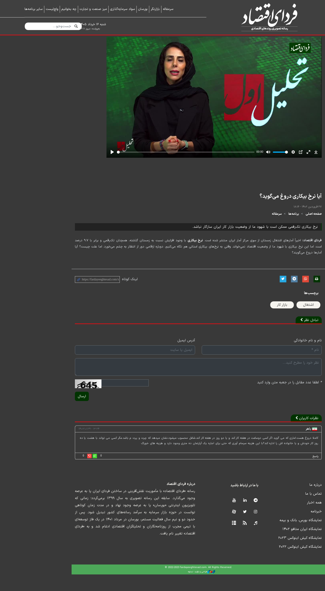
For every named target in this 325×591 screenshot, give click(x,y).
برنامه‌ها (272, 236)
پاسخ (294, 473)
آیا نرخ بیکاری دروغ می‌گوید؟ (270, 219)
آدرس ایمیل (150, 357)
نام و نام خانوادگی (287, 357)
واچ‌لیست (52, 9)
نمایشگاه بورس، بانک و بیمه (279, 537)
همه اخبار (293, 519)
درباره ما (294, 501)
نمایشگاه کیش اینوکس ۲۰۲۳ (279, 554)
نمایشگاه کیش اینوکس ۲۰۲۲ (279, 563)
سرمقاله (168, 9)
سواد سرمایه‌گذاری (122, 9)
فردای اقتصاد (260, 17)
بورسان (143, 9)
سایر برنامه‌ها (34, 9)
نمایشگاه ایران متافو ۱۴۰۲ (281, 545)
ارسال (31, 413)
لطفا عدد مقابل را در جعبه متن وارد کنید (268, 399)
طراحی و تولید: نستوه (165, 588)
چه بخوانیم (68, 9)
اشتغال (287, 321)
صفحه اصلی (293, 236)
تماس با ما (292, 510)
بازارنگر (155, 9)
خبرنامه (295, 528)
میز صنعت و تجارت (93, 9)
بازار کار (261, 321)
